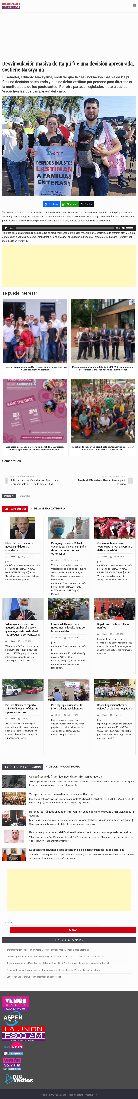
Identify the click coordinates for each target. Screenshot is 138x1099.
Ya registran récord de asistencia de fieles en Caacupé (61, 794)
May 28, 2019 (27, 556)
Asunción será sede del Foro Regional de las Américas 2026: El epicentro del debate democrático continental (58, 956)
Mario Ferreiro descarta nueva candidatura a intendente (19, 547)
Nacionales (25, 496)
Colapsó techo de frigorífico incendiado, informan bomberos (65, 776)
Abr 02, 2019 (73, 637)
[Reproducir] (6, 227)
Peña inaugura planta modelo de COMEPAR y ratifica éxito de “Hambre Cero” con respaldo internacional (55, 949)
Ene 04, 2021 (27, 718)
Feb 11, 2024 (73, 715)
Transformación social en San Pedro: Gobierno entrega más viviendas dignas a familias (48, 942)
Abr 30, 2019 (119, 556)
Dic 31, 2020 (73, 560)
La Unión (12, 556)
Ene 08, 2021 (27, 641)
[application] (69, 228)
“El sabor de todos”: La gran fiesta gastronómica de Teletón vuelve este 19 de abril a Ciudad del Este (53, 963)
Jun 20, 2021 (119, 634)
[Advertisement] (69, 35)
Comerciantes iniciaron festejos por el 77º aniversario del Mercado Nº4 (114, 547)
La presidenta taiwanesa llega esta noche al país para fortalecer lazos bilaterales (76, 849)
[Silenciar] (123, 227)
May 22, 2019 (119, 715)
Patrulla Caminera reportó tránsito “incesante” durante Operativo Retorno (21, 708)
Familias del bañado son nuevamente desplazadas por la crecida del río (68, 628)
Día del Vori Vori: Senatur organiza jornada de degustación (34, 969)
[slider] (65, 228)
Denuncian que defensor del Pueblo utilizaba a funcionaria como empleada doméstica (80, 832)
